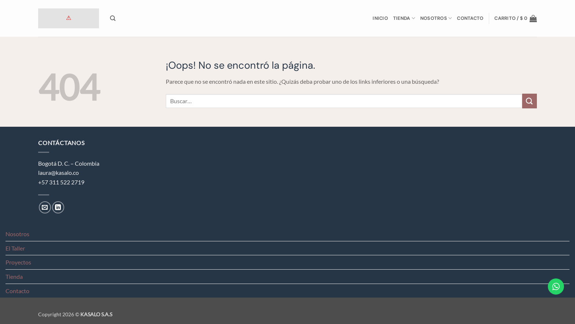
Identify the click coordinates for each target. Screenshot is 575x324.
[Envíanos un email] (45, 207)
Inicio (380, 18)
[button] (515, 18)
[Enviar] (529, 101)
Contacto (470, 18)
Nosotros (436, 18)
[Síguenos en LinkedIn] (58, 207)
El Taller (15, 248)
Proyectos (18, 262)
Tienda (404, 18)
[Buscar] (113, 18)
